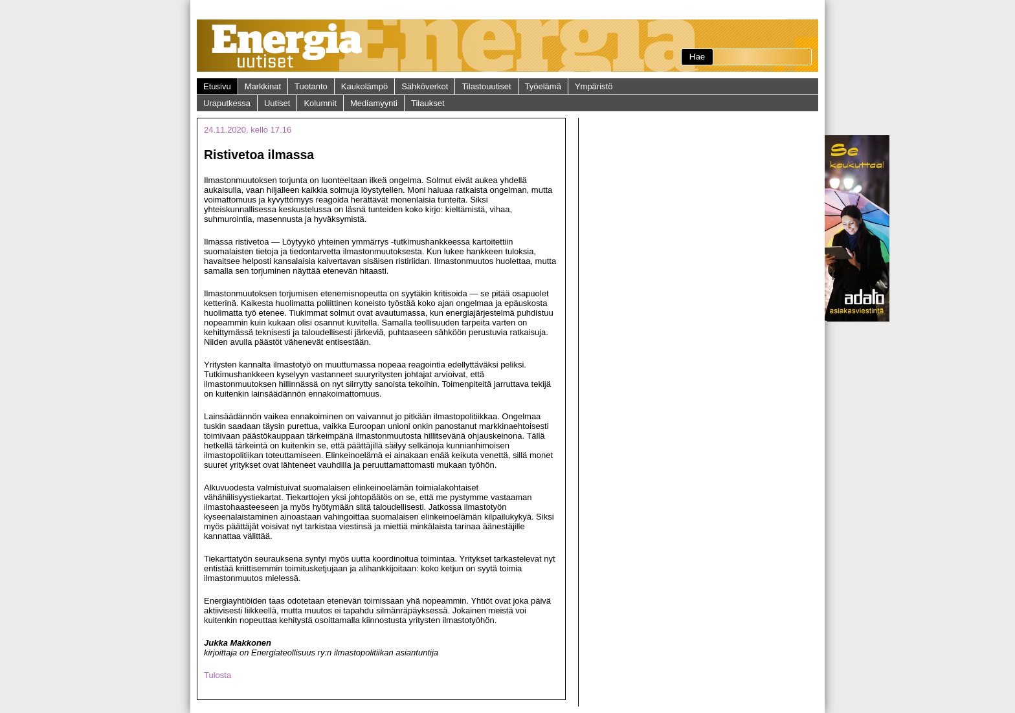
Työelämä (543, 86)
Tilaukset (428, 103)
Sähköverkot (424, 86)
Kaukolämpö (364, 86)
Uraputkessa (227, 103)
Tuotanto (311, 86)
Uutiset (277, 103)
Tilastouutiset (486, 86)
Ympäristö (594, 86)
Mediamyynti (373, 103)
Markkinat (263, 86)
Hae (697, 56)
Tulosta (217, 675)
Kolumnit (320, 103)
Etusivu (217, 86)
